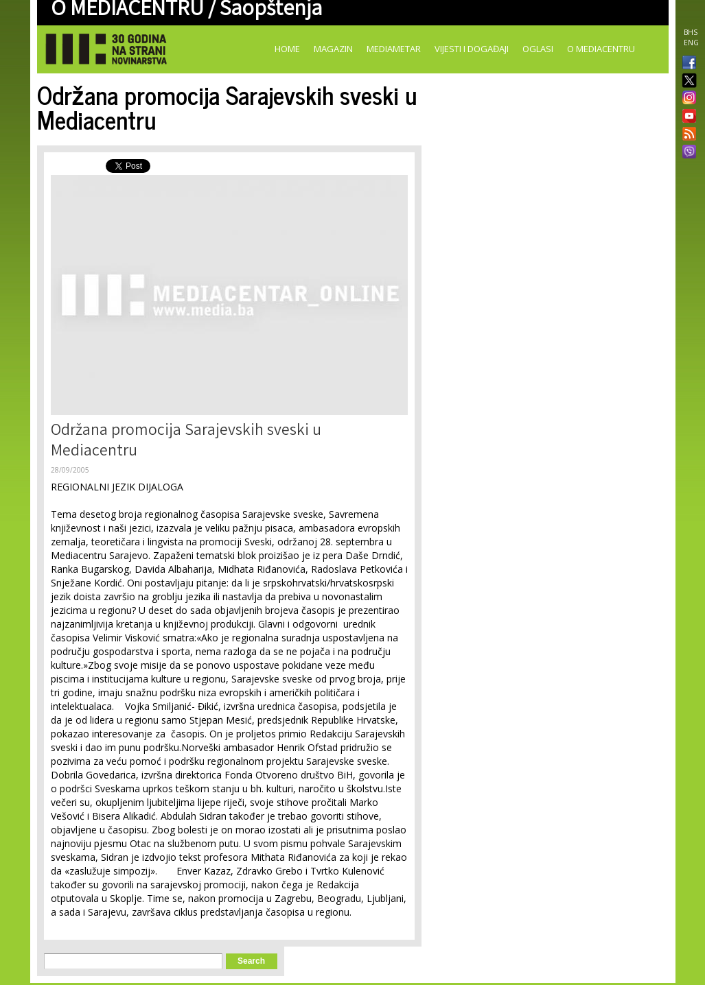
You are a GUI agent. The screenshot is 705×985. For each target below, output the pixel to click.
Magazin (333, 49)
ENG (691, 42)
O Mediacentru (601, 49)
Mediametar (394, 49)
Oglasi (537, 49)
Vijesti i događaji (472, 49)
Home (287, 49)
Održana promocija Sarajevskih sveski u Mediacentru (186, 442)
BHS (690, 32)
